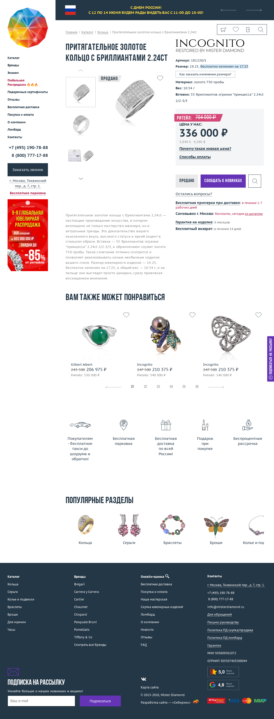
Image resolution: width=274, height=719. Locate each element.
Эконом (13, 36)
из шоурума (254, 214)
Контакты (15, 100)
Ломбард (14, 93)
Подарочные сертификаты (28, 55)
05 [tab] (184, 387)
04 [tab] (171, 387)
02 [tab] (145, 387)
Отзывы (14, 63)
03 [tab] (158, 387)
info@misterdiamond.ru (225, 607)
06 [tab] (197, 387)
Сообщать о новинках (223, 181)
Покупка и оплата (21, 78)
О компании (17, 86)
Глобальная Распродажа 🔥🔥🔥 (23, 46)
